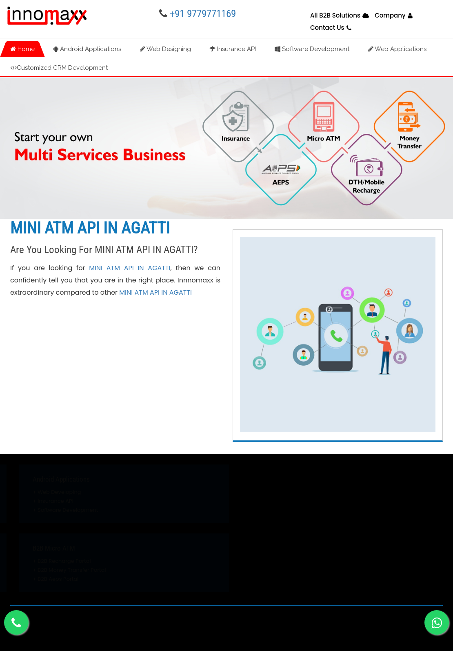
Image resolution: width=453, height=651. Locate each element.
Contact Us (327, 27)
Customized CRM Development (59, 67)
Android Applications (87, 49)
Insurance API (233, 49)
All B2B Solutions (335, 15)
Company (390, 15)
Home (22, 49)
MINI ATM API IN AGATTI (129, 268)
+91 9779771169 (203, 14)
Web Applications (397, 49)
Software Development (312, 49)
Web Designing (165, 49)
